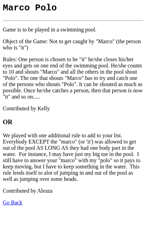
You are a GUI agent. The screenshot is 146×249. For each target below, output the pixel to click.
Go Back (12, 205)
